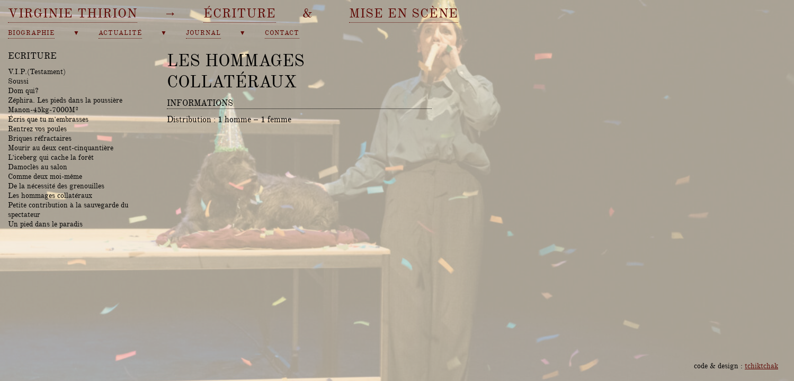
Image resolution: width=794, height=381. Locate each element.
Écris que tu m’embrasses (48, 119)
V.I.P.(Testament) (37, 71)
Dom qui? (23, 90)
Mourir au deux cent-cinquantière (60, 147)
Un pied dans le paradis (45, 224)
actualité (120, 33)
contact (282, 33)
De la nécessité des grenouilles (56, 185)
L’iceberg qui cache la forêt (51, 157)
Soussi (18, 81)
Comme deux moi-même (45, 176)
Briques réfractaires (40, 138)
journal (203, 33)
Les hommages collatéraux (50, 195)
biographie (31, 33)
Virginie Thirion (72, 13)
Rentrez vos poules (37, 128)
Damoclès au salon (37, 166)
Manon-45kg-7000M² (43, 109)
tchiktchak (761, 365)
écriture (239, 13)
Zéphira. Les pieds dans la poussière (65, 100)
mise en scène (403, 13)
